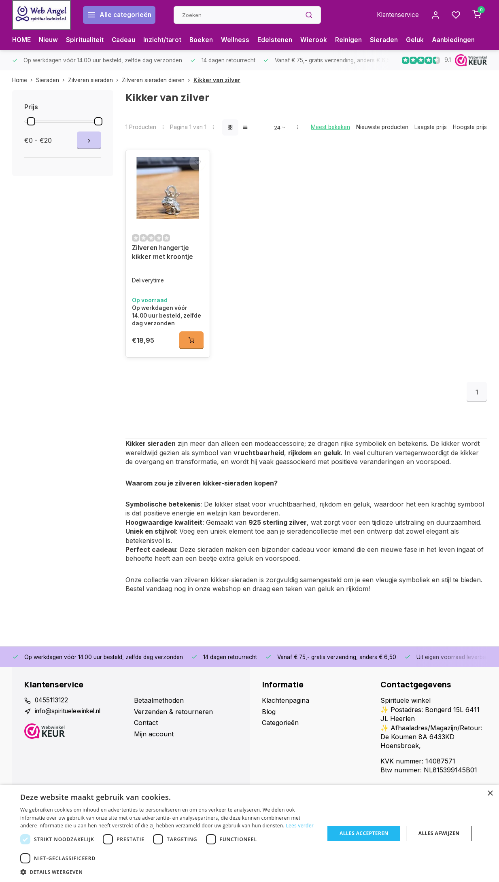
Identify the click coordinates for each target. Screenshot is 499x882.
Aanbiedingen (464, 40)
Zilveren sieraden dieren (157, 80)
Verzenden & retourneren (173, 716)
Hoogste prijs (470, 127)
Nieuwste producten (382, 127)
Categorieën (280, 727)
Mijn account (154, 738)
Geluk (424, 40)
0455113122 (52, 705)
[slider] (31, 121)
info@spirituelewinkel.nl (71, 716)
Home (24, 80)
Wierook (321, 40)
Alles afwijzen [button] (439, 833)
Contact (146, 727)
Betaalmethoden (159, 705)
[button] (168, 872)
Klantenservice (395, 15)
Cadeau (126, 40)
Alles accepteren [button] (364, 833)
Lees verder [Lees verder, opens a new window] (300, 825)
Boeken (207, 40)
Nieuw (49, 40)
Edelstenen (282, 40)
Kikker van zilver (216, 80)
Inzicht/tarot (167, 40)
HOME (22, 40)
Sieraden (392, 40)
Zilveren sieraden (95, 80)
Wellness (241, 40)
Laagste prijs (430, 127)
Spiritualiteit (87, 40)
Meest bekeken (330, 127)
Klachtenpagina (285, 705)
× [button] (490, 794)
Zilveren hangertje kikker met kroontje (162, 257)
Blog (269, 716)
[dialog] (249, 833)
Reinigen (356, 40)
